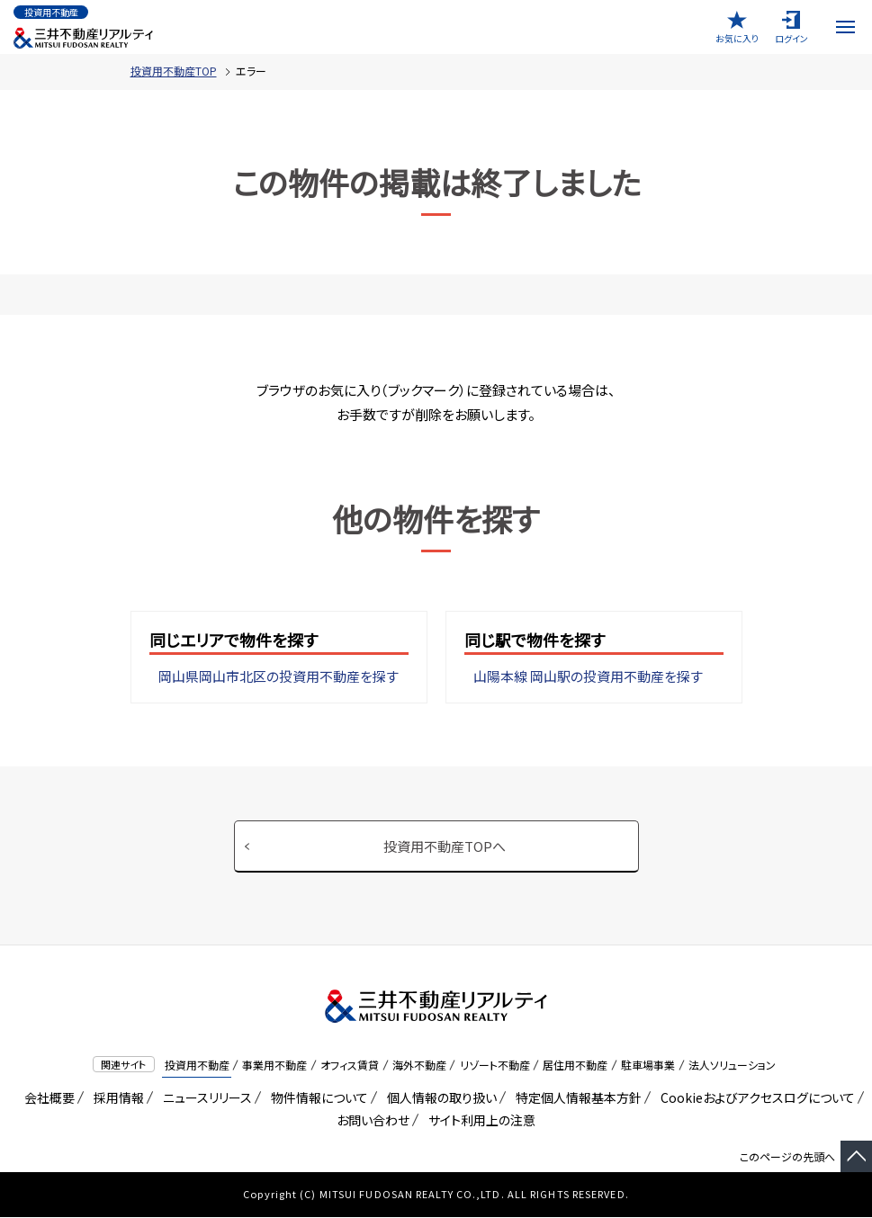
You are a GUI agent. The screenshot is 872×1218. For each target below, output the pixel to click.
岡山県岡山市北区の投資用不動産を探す (278, 677)
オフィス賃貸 (349, 1065)
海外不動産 (419, 1065)
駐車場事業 (648, 1065)
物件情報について (316, 1098)
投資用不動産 (197, 1065)
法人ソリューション (732, 1065)
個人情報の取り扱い (439, 1098)
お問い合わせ (373, 1121)
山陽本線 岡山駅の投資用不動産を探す (588, 677)
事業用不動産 (274, 1065)
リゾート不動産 (495, 1065)
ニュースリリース (204, 1098)
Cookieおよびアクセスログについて (754, 1098)
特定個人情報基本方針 (575, 1098)
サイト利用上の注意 (478, 1121)
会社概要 (46, 1098)
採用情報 (115, 1098)
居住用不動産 (575, 1065)
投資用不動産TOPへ (444, 846)
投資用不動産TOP (173, 70)
